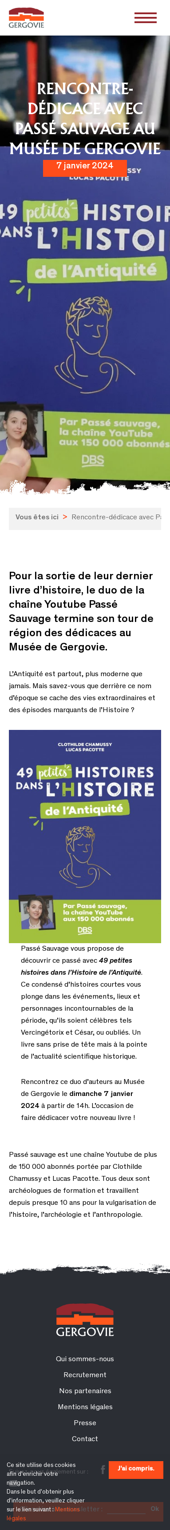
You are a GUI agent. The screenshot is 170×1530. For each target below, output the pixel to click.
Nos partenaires (85, 1391)
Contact (85, 1439)
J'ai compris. (136, 1469)
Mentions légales (85, 1407)
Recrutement (85, 1375)
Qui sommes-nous (85, 1359)
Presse (85, 1423)
